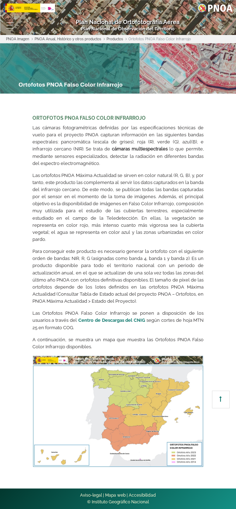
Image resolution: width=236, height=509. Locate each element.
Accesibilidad (142, 495)
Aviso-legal (91, 495)
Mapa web (115, 495)
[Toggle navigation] (10, 25)
